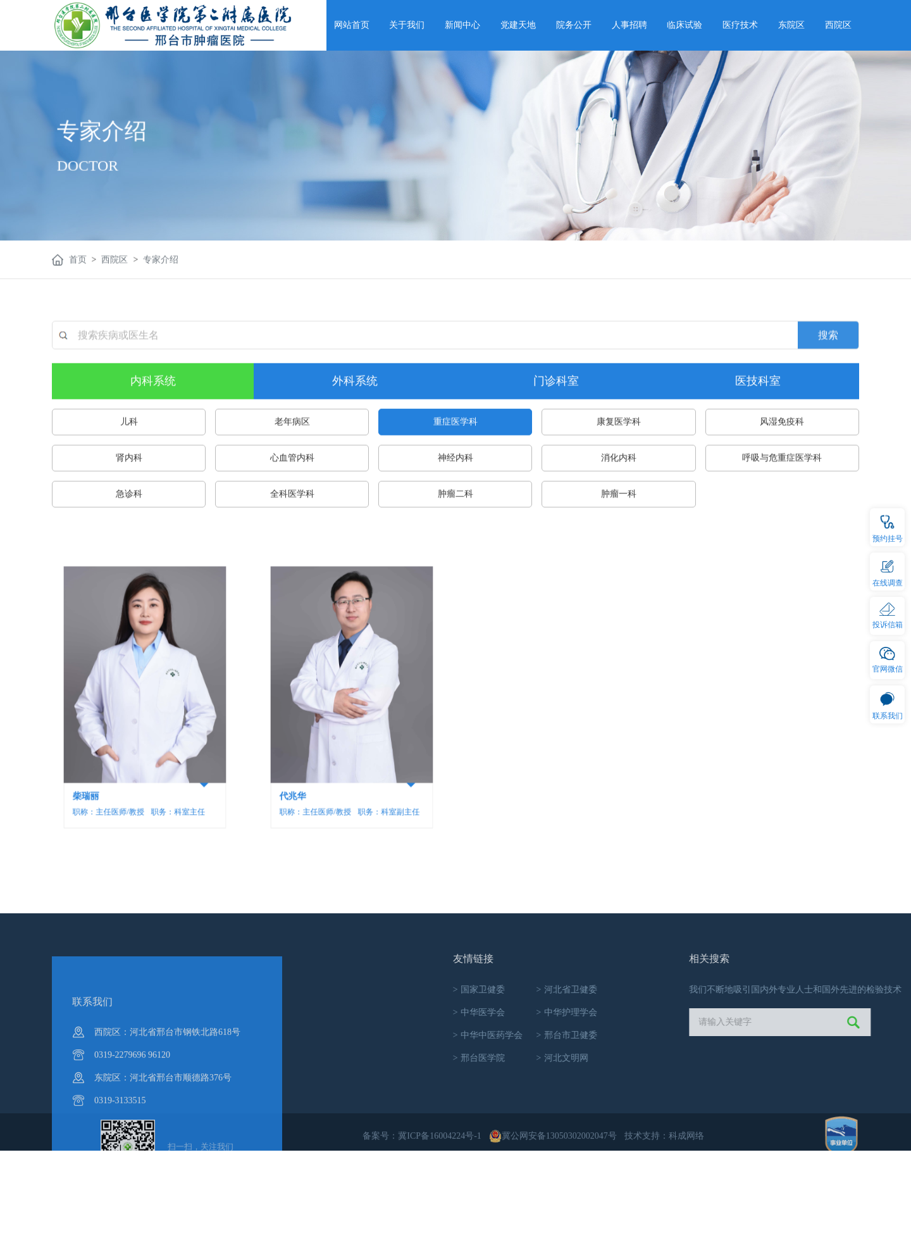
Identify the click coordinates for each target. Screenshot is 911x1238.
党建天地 (518, 25)
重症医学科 (455, 480)
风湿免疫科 (782, 480)
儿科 (129, 480)
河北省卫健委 (734, 989)
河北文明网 (730, 1058)
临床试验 (684, 25)
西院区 (838, 25)
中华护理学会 (734, 1012)
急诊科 (129, 553)
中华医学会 (647, 1012)
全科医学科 (292, 553)
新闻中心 (462, 25)
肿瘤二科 (455, 553)
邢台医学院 (647, 1058)
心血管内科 (292, 517)
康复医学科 (619, 480)
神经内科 (455, 517)
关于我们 (407, 25)
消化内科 (618, 517)
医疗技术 (740, 25)
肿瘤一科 (618, 553)
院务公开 (574, 25)
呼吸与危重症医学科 (782, 517)
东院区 (791, 25)
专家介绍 (160, 262)
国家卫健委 (647, 989)
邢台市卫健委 (734, 1035)
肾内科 (129, 517)
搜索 (828, 406)
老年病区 (292, 480)
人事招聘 (629, 25)
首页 (78, 262)
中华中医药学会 (656, 1035)
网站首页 (351, 25)
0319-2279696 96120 (132, 1135)
